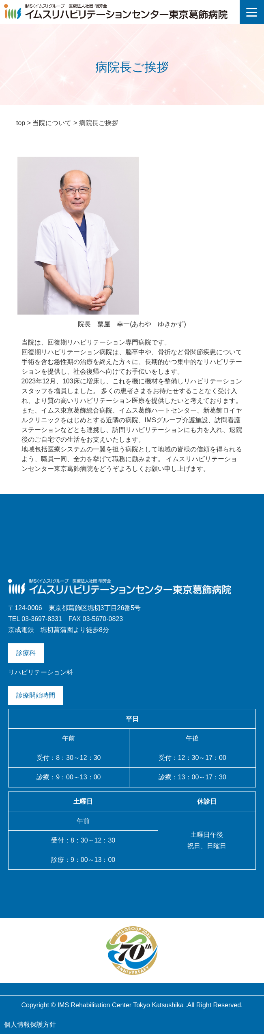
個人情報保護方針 (30, 1024)
